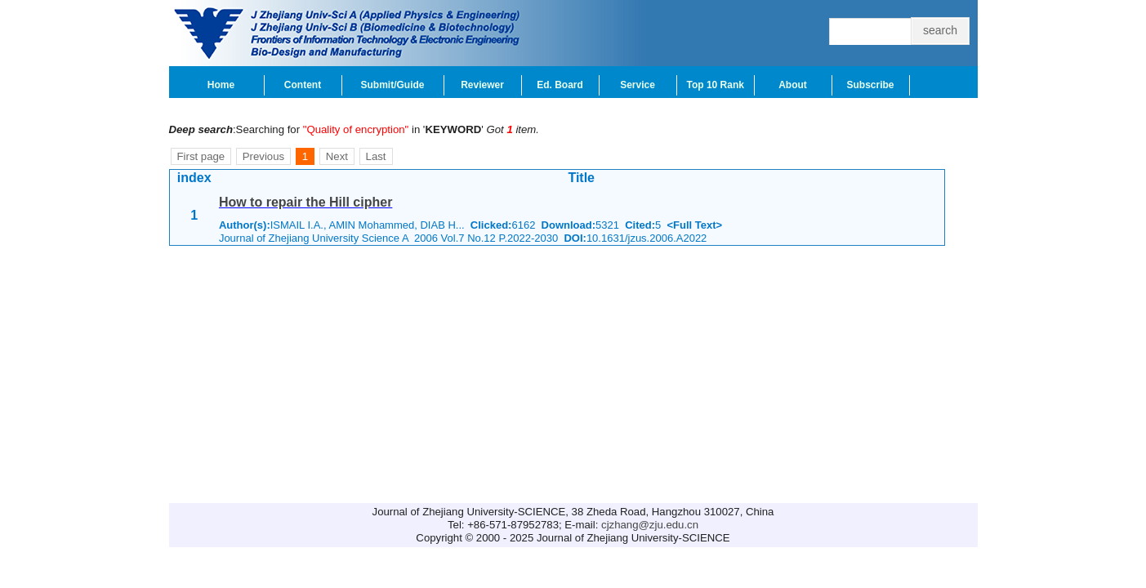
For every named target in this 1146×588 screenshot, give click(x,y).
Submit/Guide (393, 85)
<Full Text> (694, 225)
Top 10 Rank (715, 85)
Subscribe (870, 85)
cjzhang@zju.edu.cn (649, 525)
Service (637, 85)
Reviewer (482, 85)
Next (337, 156)
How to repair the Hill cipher (305, 202)
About (792, 85)
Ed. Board (560, 85)
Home (220, 85)
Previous (263, 156)
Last (376, 156)
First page (201, 156)
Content (302, 85)
